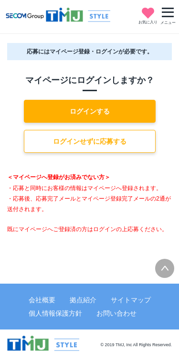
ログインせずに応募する (89, 141)
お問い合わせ (116, 313)
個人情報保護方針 (55, 313)
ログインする (90, 111)
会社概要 (42, 300)
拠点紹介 (83, 300)
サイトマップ (131, 300)
